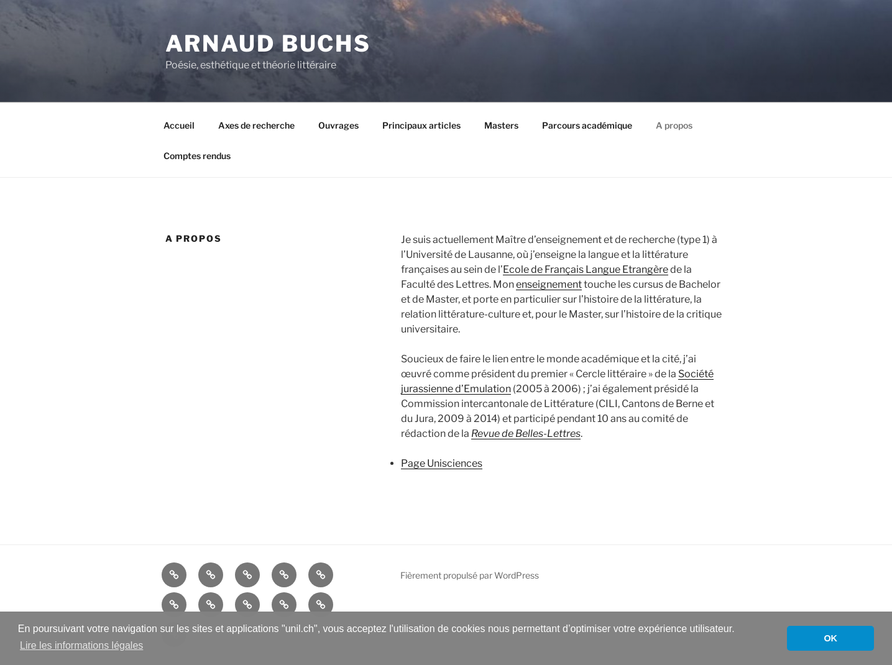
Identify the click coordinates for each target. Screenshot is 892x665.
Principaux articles (421, 125)
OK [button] (830, 638)
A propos (674, 125)
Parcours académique (587, 125)
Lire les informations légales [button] (81, 645)
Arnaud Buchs (268, 43)
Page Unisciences (441, 463)
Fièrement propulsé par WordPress (469, 575)
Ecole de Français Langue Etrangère (585, 269)
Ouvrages (338, 125)
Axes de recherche (256, 125)
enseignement (549, 284)
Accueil (179, 125)
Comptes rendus (197, 155)
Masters (501, 125)
